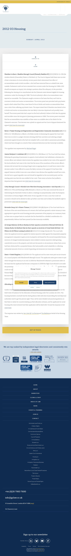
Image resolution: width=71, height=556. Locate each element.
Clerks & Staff (35, 397)
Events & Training (35, 410)
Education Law (35, 442)
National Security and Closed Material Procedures (35, 470)
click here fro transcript (17, 125)
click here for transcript (33, 181)
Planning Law (35, 473)
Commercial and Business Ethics (35, 431)
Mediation (35, 465)
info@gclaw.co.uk (13, 497)
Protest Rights (35, 478)
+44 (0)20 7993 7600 (62, 8)
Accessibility (23, 546)
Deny (35, 282)
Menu (67, 8)
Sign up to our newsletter (35, 534)
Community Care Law (36, 434)
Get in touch (35, 330)
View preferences (50, 282)
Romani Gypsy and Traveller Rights (35, 481)
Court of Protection (35, 437)
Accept (21, 282)
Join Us (35, 414)
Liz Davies (35, 313)
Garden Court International (35, 453)
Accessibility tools (63, 1)
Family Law (35, 450)
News (35, 406)
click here (8, 308)
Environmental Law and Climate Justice (35, 448)
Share (35, 65)
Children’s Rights (35, 426)
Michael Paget (31, 148)
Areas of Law (35, 401)
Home (35, 385)
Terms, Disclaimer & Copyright (44, 546)
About (35, 389)
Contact (35, 418)
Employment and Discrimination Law (35, 445)
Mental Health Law (35, 467)
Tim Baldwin (45, 313)
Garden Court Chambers (5, 8)
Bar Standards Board (39, 548)
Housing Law (35, 456)
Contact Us (35, 58)
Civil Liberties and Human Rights (35, 428)
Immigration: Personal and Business (35, 462)
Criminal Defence (35, 439)
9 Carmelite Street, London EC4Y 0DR (19, 503)
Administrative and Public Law (35, 423)
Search (59, 8)
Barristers (35, 393)
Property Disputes (35, 476)
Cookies (32, 287)
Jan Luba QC (27, 313)
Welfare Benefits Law (35, 484)
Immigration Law (35, 459)
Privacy (38, 287)
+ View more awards (35, 352)
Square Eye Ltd (40, 551)
